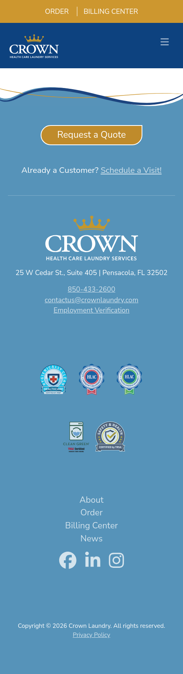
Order (54, 11)
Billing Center (107, 11)
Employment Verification (92, 310)
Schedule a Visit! (131, 170)
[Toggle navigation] (165, 42)
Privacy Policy (91, 635)
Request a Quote (91, 135)
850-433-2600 (91, 289)
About (92, 500)
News (91, 539)
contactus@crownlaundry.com (91, 300)
